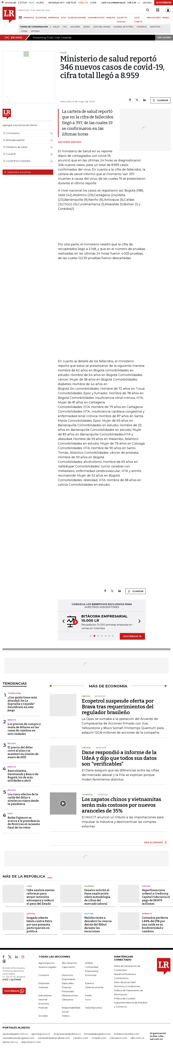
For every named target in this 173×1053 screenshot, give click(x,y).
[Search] (147, 10)
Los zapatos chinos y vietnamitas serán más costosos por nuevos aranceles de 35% (121, 805)
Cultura (88, 913)
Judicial (146, 886)
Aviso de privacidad (124, 982)
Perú (10, 813)
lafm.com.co (137, 1038)
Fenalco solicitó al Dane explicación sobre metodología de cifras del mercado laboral (97, 897)
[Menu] (20, 17)
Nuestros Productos (125, 974)
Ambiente (147, 913)
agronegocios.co (40, 1034)
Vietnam (35, 31)
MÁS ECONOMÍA (153, 842)
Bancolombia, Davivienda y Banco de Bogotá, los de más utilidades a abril (23, 775)
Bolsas (12, 743)
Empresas (44, 983)
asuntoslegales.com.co (15, 1034)
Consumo (44, 975)
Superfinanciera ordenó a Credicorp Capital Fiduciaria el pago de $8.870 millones (156, 897)
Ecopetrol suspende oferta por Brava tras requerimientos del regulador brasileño (118, 706)
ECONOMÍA (41, 17)
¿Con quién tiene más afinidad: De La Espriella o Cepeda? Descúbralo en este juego (22, 704)
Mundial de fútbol (123, 27)
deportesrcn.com (31, 1042)
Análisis (89, 963)
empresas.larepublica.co (67, 1034)
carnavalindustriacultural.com (54, 1038)
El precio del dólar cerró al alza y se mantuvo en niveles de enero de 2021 (23, 752)
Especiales (67, 983)
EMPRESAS (53, 17)
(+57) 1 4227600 (12, 979)
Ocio (88, 999)
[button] (62, 622)
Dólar (56, 27)
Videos (65, 1015)
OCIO (63, 17)
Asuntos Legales (47, 967)
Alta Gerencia (69, 963)
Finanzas (43, 987)
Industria (155, 27)
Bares (86, 27)
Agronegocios (46, 963)
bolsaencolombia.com (126, 1034)
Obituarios (67, 999)
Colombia (75, 27)
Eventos (89, 983)
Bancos (12, 720)
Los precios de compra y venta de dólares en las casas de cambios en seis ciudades (24, 728)
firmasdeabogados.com (97, 1034)
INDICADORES (154, 17)
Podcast (43, 1007)
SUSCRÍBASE (163, 2)
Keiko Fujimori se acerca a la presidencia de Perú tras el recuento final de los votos (24, 822)
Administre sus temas (17, 172)
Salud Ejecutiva (93, 1007)
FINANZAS (28, 17)
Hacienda (89, 886)
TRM (65, 27)
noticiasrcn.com (118, 1038)
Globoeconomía (94, 987)
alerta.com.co (10, 1042)
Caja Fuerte (68, 967)
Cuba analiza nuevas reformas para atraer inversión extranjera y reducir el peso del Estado (41, 897)
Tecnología (14, 693)
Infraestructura (70, 995)
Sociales (43, 1015)
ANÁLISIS (110, 17)
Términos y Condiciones (127, 986)
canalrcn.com (80, 1038)
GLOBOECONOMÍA (77, 17)
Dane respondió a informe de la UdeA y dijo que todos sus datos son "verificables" (119, 758)
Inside (88, 995)
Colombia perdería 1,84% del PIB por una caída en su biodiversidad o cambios (155, 924)
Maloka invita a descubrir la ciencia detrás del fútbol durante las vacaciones (98, 924)
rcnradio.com (99, 1038)
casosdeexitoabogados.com (18, 1038)
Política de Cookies (124, 998)
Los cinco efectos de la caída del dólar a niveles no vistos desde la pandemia (23, 799)
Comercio (142, 27)
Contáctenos (121, 978)
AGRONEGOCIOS (96, 17)
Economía (90, 975)
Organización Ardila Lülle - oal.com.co (158, 1036)
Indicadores (45, 995)
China (24, 31)
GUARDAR (160, 100)
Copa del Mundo (101, 27)
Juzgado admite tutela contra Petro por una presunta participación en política (39, 924)
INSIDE (165, 17)
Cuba (29, 886)
